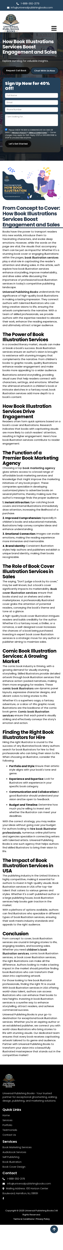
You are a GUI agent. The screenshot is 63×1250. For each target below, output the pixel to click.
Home (6, 1115)
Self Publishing (11, 1157)
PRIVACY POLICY (19, 132)
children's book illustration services (25, 951)
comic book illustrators (18, 688)
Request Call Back (16, 70)
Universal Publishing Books (20, 292)
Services (7, 1120)
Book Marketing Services (17, 1147)
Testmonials (10, 1130)
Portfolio (7, 1125)
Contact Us (9, 1135)
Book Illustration (12, 1162)
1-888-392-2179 (29, 3)
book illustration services (41, 257)
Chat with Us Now (44, 70)
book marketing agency (39, 468)
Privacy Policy (43, 1219)
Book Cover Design (14, 1166)
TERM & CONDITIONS (37, 132)
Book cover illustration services (30, 591)
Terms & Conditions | (24, 1219)
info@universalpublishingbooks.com (30, 7)
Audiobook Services (14, 1152)
